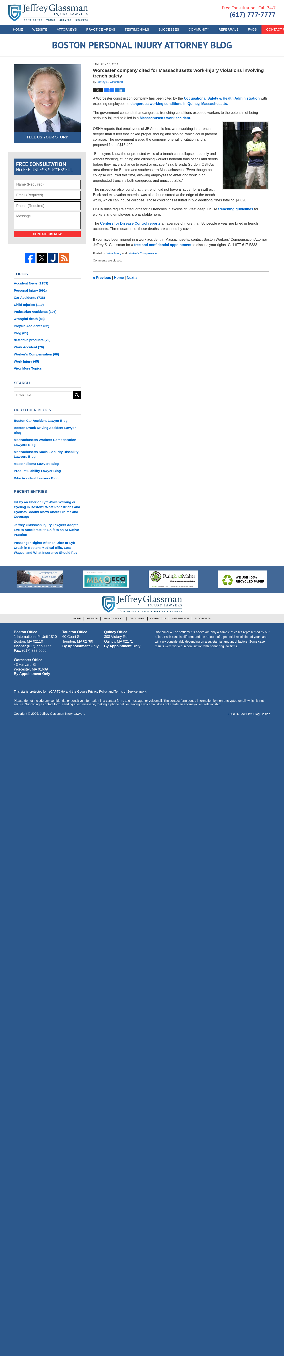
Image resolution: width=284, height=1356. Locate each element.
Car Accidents (29, 297)
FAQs (252, 29)
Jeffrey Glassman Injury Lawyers (62, 713)
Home (18, 29)
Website (39, 29)
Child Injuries (29, 305)
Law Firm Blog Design (249, 714)
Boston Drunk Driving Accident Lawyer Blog (45, 430)
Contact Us (158, 618)
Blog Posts (203, 618)
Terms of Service (126, 691)
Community (198, 29)
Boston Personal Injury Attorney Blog (48, 12)
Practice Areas (100, 29)
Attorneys (67, 29)
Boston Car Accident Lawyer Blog (41, 420)
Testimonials (137, 29)
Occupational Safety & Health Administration (222, 98)
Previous (102, 278)
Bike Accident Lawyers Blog (36, 478)
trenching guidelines (235, 209)
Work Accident (29, 347)
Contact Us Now (47, 234)
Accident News (31, 283)
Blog (21, 333)
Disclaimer (137, 618)
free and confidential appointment (162, 245)
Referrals (228, 29)
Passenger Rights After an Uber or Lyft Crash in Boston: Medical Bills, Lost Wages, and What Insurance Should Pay (45, 547)
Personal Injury (30, 290)
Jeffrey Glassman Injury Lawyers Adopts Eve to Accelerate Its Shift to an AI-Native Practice (46, 530)
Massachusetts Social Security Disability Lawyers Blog (46, 454)
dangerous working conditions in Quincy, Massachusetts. (179, 104)
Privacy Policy (113, 618)
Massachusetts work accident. (165, 118)
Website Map (180, 618)
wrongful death (29, 319)
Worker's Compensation (143, 253)
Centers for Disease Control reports (130, 223)
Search (77, 395)
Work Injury (114, 253)
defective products (32, 340)
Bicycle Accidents (31, 326)
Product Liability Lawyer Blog (37, 471)
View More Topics (28, 368)
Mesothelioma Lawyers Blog (36, 464)
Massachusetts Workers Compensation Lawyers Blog (45, 442)
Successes (168, 29)
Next (132, 278)
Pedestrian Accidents (35, 311)
